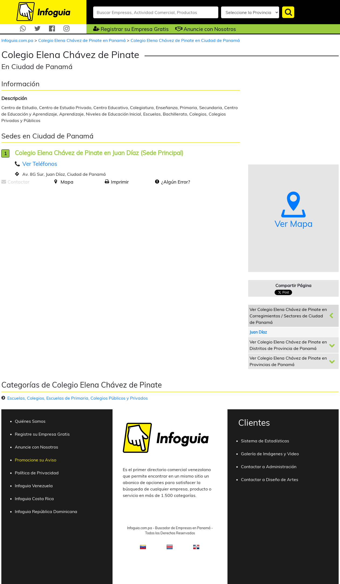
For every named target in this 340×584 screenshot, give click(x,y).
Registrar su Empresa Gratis (135, 29)
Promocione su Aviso (35, 460)
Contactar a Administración (268, 466)
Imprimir (120, 182)
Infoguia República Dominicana (46, 511)
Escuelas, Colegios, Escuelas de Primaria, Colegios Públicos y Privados (77, 398)
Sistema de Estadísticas (265, 440)
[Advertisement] (46, 230)
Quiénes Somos (30, 421)
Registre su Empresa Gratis (42, 434)
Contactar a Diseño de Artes (269, 479)
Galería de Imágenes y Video (270, 453)
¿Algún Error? (175, 182)
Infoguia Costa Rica (34, 498)
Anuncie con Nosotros (210, 29)
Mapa (67, 182)
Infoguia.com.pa (17, 40)
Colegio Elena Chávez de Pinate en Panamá (82, 40)
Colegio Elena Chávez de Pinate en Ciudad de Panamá (185, 40)
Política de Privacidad (37, 472)
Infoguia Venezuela (34, 485)
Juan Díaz (258, 332)
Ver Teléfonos (39, 163)
